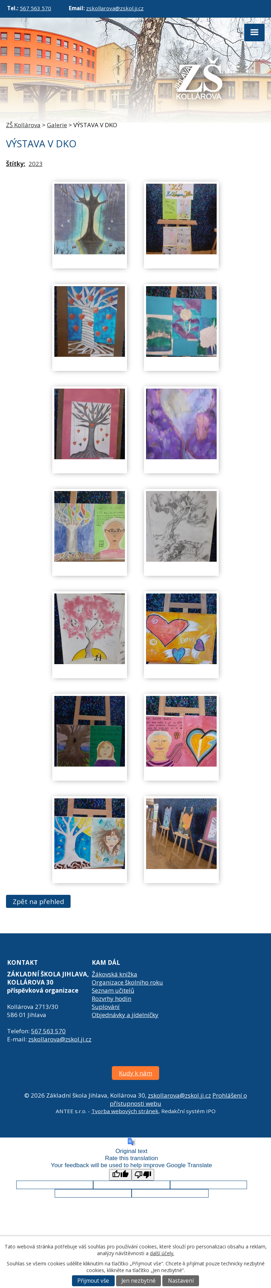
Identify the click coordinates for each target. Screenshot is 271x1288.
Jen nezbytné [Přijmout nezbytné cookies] (138, 1280)
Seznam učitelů (113, 990)
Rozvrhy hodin (111, 998)
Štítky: (15, 164)
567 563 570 (35, 8)
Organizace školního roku (127, 982)
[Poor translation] (143, 1175)
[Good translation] (120, 1175)
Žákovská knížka (114, 974)
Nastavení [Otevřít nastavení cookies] (181, 1280)
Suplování (106, 1007)
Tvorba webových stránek (124, 1111)
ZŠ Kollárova (23, 125)
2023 (36, 164)
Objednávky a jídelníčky (125, 1015)
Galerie (57, 125)
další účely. (162, 1253)
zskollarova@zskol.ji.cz (115, 8)
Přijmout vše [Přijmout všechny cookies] (93, 1280)
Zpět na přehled (38, 901)
